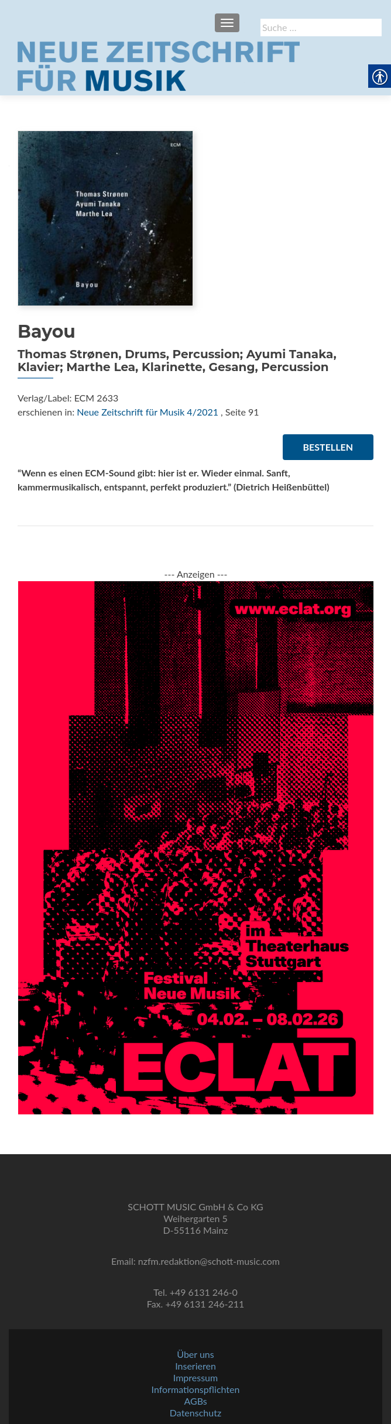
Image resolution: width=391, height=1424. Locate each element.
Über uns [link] (195, 1354)
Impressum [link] (195, 1377)
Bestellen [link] (328, 446)
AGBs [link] (195, 1400)
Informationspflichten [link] (196, 1389)
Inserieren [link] (195, 1365)
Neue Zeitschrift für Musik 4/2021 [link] (147, 411)
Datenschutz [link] (195, 1412)
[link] (159, 65)
